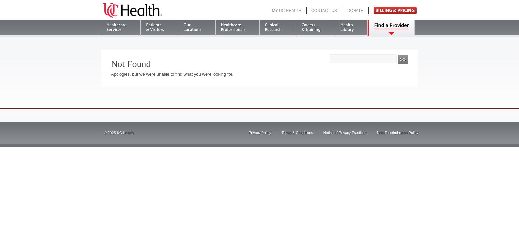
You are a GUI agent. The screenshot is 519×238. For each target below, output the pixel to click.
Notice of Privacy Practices (345, 133)
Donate (355, 10)
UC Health (132, 10)
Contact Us (324, 10)
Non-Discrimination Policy (397, 133)
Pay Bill (395, 10)
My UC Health (286, 10)
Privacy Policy (260, 133)
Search (403, 59)
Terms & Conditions (297, 133)
